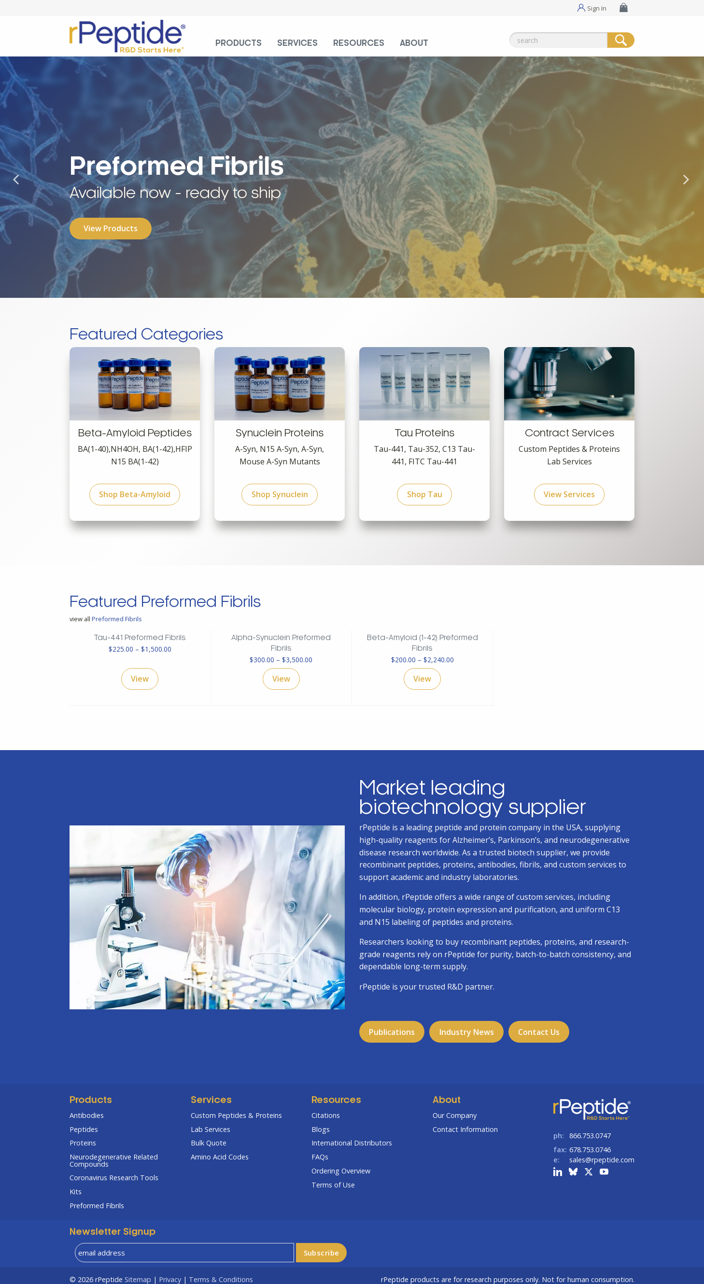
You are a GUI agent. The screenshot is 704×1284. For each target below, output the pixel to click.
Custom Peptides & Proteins (236, 1107)
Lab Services (210, 1121)
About (447, 1093)
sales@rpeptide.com (601, 1152)
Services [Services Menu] (297, 43)
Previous (22, 194)
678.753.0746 (590, 1141)
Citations (325, 1107)
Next (692, 194)
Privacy (170, 1271)
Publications (392, 1024)
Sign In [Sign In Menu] (596, 8)
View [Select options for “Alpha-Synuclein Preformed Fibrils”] (281, 671)
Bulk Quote (208, 1135)
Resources (336, 1093)
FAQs (319, 1149)
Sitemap (138, 1271)
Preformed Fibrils (117, 611)
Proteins (83, 1135)
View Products (111, 228)
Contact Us (539, 1024)
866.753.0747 (590, 1127)
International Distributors (351, 1135)
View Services (569, 486)
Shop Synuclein (280, 486)
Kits (76, 1183)
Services (211, 1093)
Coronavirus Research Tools (114, 1169)
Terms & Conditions (221, 1271)
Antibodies (87, 1107)
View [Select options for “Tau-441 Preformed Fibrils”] (140, 671)
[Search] (620, 40)
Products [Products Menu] (238, 43)
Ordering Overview (340, 1163)
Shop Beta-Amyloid (134, 486)
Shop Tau (424, 486)
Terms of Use (333, 1177)
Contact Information (465, 1121)
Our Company (455, 1107)
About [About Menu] (414, 43)
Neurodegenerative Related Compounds (114, 1152)
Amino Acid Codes (220, 1149)
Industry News (466, 1024)
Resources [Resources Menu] (358, 43)
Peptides (84, 1121)
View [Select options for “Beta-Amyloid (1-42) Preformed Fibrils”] (422, 671)
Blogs (320, 1121)
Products (91, 1093)
